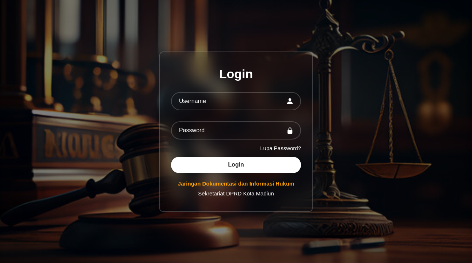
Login (236, 164)
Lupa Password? (280, 148)
